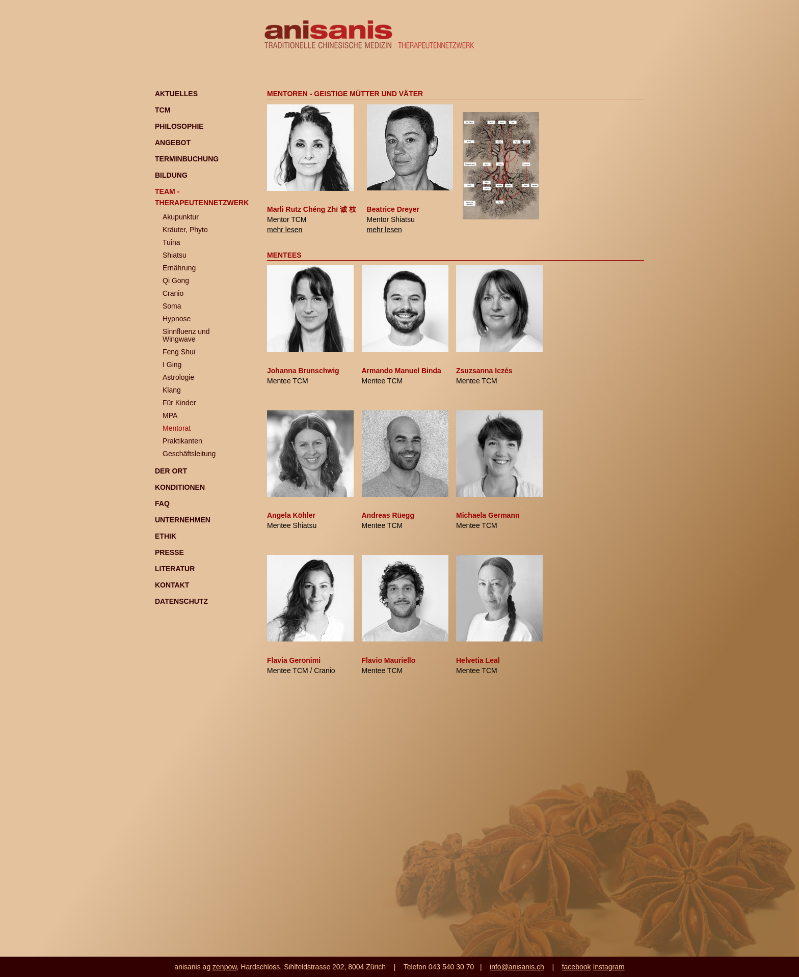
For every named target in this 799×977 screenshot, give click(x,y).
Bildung (171, 175)
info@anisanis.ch (517, 967)
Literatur (175, 569)
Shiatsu (175, 255)
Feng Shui (179, 352)
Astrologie (178, 377)
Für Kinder (179, 403)
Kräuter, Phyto (185, 230)
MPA (170, 415)
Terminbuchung (187, 159)
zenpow (224, 967)
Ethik (165, 536)
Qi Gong (176, 280)
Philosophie (179, 126)
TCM (162, 110)
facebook (576, 967)
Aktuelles (176, 94)
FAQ (162, 503)
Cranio (173, 293)
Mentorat (177, 428)
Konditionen (180, 487)
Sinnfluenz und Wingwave (186, 335)
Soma (172, 306)
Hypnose (177, 319)
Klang (172, 390)
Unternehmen (182, 520)
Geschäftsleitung (189, 454)
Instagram (608, 967)
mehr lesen (284, 230)
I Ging (172, 364)
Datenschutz (181, 601)
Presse (169, 552)
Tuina (171, 242)
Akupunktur (181, 217)
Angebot (173, 142)
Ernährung (179, 268)
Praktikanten (182, 441)
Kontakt (172, 585)
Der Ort (171, 471)
